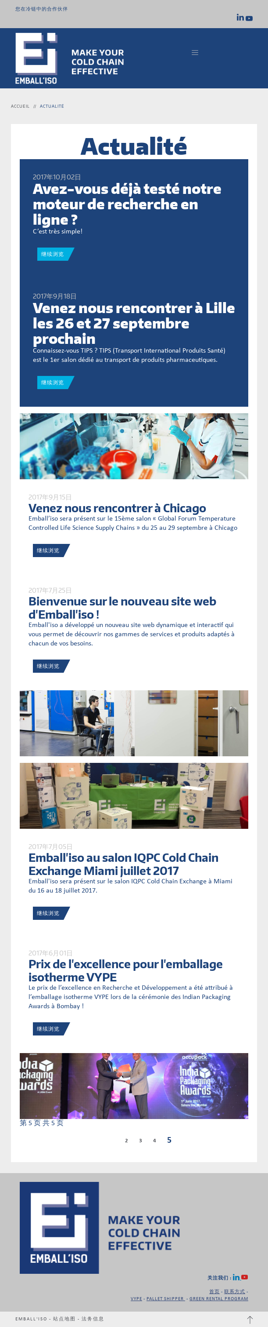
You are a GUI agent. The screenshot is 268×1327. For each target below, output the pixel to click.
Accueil (20, 106)
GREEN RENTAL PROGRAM (218, 1299)
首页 (214, 1292)
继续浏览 (52, 254)
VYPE (136, 1299)
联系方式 (234, 1292)
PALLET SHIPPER (166, 1299)
